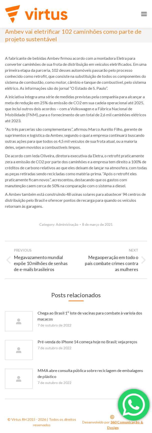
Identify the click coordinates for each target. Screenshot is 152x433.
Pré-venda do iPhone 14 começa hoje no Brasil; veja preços (87, 341)
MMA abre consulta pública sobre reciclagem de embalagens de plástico (90, 373)
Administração (67, 224)
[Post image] (19, 321)
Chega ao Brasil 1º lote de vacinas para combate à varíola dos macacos (90, 315)
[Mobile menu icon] (144, 14)
